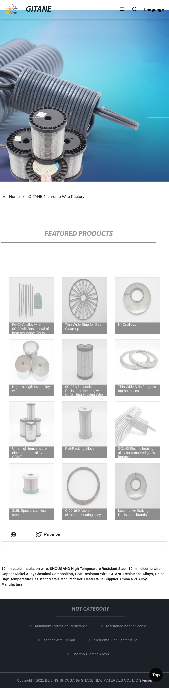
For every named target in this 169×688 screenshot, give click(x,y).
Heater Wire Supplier (101, 579)
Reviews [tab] (49, 535)
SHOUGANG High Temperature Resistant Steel (88, 569)
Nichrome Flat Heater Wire (117, 640)
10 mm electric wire (145, 569)
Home (14, 197)
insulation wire (36, 569)
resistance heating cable (128, 626)
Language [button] (154, 9)
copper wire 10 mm (61, 640)
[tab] (14, 534)
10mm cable (12, 569)
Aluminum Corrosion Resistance (63, 626)
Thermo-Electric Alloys (92, 654)
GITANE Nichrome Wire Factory (56, 197)
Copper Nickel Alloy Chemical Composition (37, 574)
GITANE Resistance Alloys (131, 574)
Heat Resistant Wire (91, 574)
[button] (122, 9)
